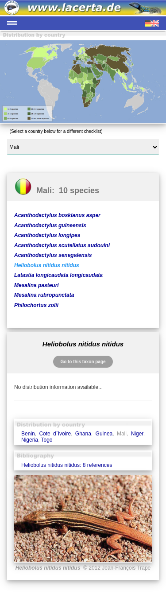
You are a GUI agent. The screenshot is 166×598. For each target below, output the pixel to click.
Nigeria (29, 440)
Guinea (104, 434)
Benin (28, 434)
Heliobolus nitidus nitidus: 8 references (66, 465)
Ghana (83, 434)
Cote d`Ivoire (55, 434)
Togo (46, 440)
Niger (137, 434)
